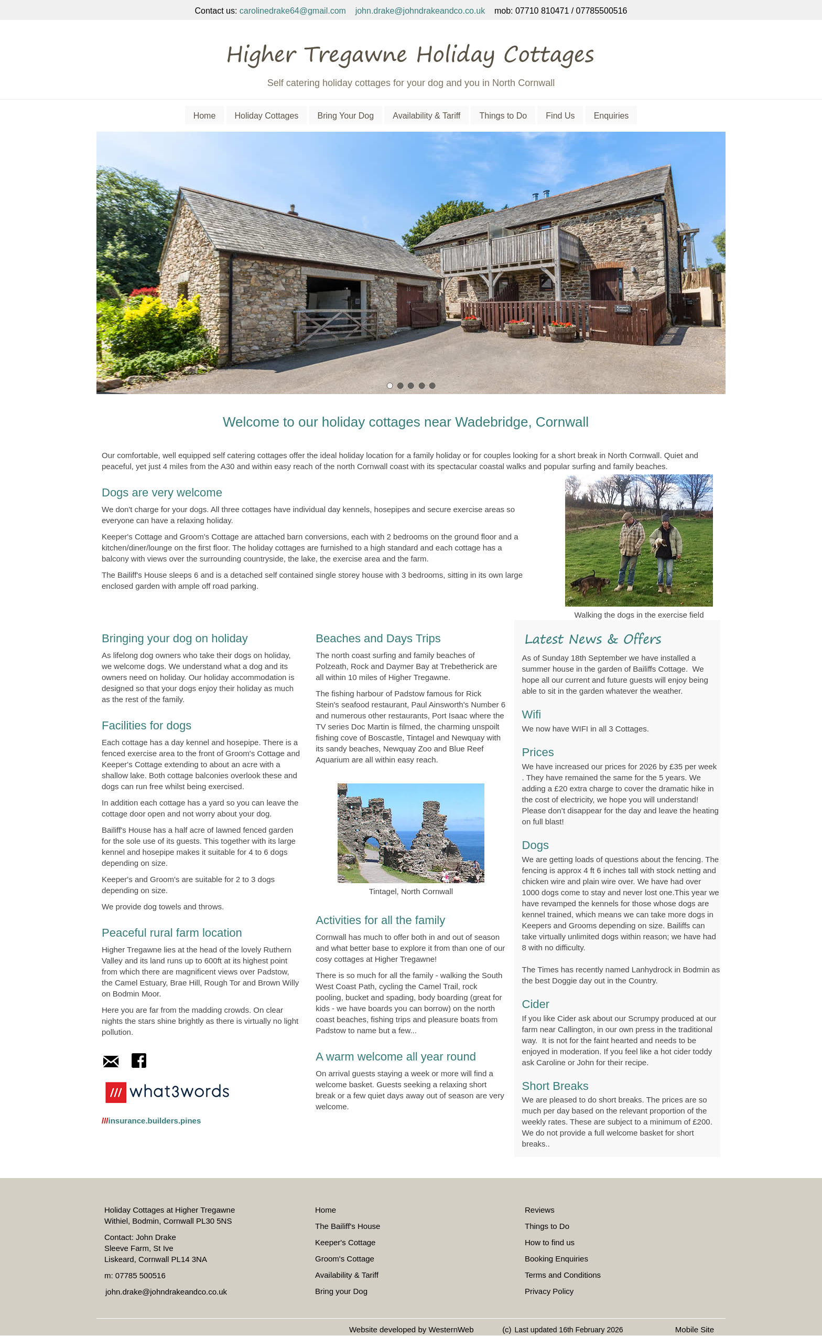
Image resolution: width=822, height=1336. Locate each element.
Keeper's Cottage (345, 1242)
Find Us (560, 115)
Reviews (540, 1209)
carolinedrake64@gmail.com (293, 10)
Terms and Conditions (563, 1274)
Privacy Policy (549, 1291)
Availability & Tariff (426, 115)
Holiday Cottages (267, 115)
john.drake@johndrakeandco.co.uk (420, 10)
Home (204, 115)
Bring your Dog (341, 1291)
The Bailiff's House (347, 1226)
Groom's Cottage (344, 1258)
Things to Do (503, 115)
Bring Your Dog (346, 115)
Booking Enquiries (556, 1258)
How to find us (550, 1242)
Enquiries (611, 115)
